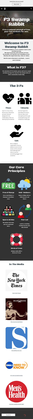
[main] (16, 22)
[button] (1, 9)
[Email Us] (8, 414)
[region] (16, 3)
